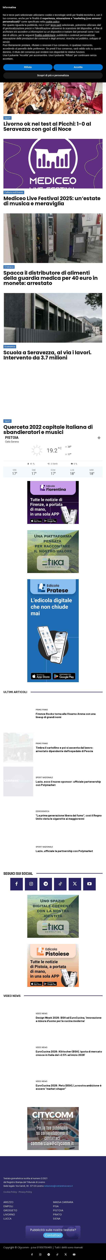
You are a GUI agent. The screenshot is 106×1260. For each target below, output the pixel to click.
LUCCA (7, 1218)
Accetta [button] (78, 67)
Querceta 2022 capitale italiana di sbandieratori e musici (48, 429)
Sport (7, 117)
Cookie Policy (10, 1192)
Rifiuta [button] (28, 67)
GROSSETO (10, 1210)
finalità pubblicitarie (45, 35)
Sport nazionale (44, 777)
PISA (55, 1206)
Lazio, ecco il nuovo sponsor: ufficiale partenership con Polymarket (68, 783)
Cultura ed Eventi (13, 192)
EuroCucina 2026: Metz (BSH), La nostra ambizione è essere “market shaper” (69, 1087)
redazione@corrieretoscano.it (58, 1186)
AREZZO (8, 1202)
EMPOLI (8, 1206)
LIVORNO (9, 1214)
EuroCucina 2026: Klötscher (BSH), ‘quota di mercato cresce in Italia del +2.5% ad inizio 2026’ (69, 1053)
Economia (9, 346)
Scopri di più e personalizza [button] (53, 75)
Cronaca (9, 266)
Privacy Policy (25, 1192)
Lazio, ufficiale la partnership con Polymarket (64, 850)
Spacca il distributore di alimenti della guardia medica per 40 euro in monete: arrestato (50, 278)
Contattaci (53, 1235)
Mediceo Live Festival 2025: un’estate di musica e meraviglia (52, 201)
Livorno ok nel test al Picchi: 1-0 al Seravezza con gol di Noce (47, 126)
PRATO (57, 1214)
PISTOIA (58, 1210)
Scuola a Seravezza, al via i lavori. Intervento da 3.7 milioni (47, 355)
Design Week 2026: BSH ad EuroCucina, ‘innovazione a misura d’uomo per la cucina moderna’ (69, 1019)
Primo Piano (42, 710)
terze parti (56, 25)
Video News (41, 1014)
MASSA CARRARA (63, 1202)
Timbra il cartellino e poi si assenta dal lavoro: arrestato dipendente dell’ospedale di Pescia (64, 749)
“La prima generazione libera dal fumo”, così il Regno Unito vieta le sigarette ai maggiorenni (69, 817)
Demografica (42, 811)
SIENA (56, 1218)
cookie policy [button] (52, 21)
